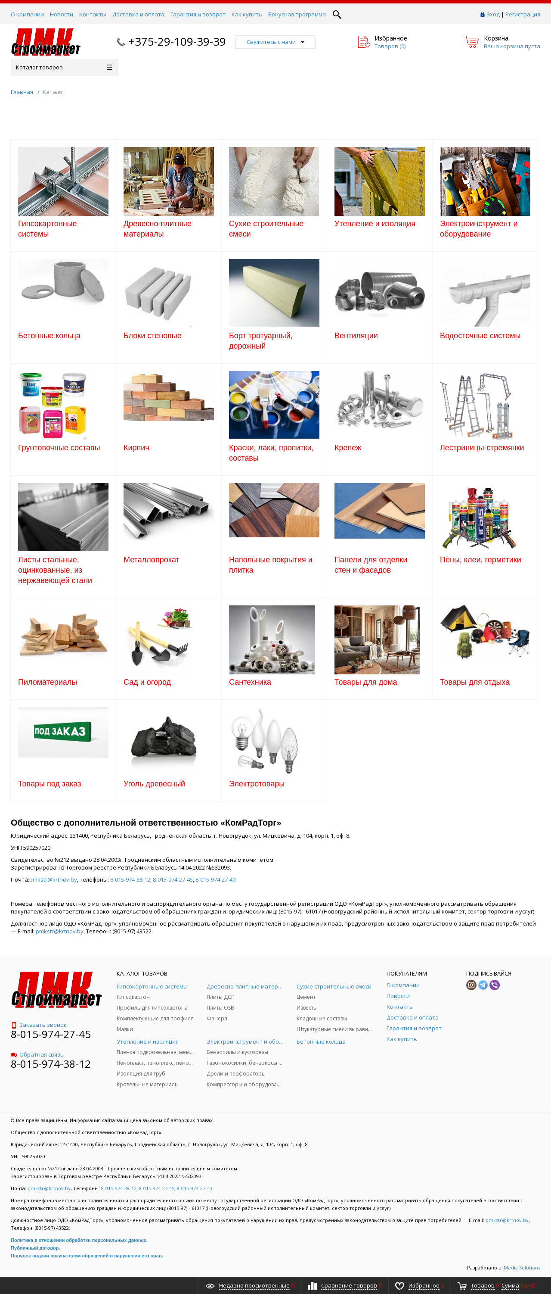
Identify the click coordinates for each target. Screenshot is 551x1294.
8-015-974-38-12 (130, 879)
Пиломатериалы (47, 682)
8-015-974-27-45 (173, 879)
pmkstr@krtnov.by (53, 879)
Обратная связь (37, 1054)
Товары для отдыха (475, 682)
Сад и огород (147, 682)
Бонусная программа (297, 14)
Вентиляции (356, 335)
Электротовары (257, 784)
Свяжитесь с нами (275, 42)
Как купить (247, 14)
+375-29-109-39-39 (177, 41)
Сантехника (250, 682)
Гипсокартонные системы (47, 228)
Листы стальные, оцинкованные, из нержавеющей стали (55, 570)
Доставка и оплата (138, 14)
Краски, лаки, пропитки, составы (271, 452)
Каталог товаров (64, 67)
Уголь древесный (154, 784)
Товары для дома (365, 682)
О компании (27, 14)
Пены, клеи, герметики (480, 559)
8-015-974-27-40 (215, 879)
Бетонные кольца (49, 335)
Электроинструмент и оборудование (479, 228)
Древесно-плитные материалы (158, 228)
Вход (493, 14)
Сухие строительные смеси (266, 228)
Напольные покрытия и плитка (271, 564)
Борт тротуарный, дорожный (261, 340)
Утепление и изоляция (374, 223)
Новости (61, 14)
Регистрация (522, 14)
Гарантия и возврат (198, 14)
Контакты (92, 14)
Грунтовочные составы (59, 447)
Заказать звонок (39, 1025)
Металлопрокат (152, 559)
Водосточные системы (480, 335)
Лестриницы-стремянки (482, 447)
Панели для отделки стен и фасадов (370, 564)
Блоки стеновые (153, 335)
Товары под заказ (49, 784)
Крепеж (347, 447)
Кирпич (136, 447)
